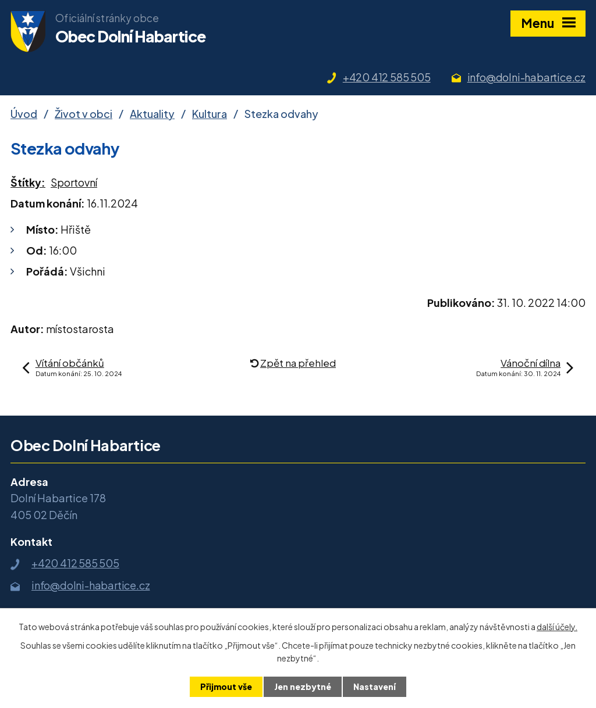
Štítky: (27, 182)
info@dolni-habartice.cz (526, 77)
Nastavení (374, 686)
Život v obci (83, 113)
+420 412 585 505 (387, 77)
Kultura (209, 113)
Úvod (23, 113)
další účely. (557, 626)
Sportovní (74, 182)
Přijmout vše (226, 686)
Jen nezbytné (302, 686)
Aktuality (152, 113)
